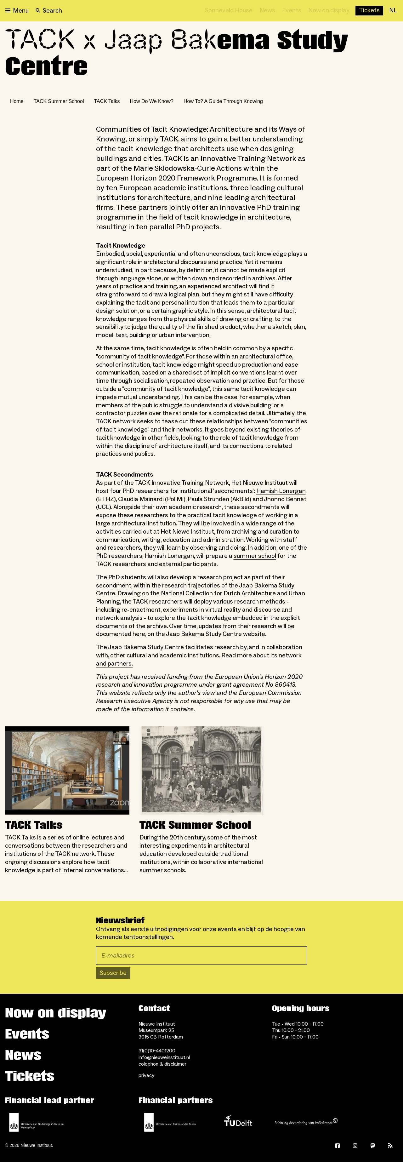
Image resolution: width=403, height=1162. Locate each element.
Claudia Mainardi (141, 499)
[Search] (48, 10)
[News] (267, 10)
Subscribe (113, 973)
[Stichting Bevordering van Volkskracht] (306, 1122)
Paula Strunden (208, 499)
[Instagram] (355, 1145)
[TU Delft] (238, 1122)
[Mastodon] (372, 1145)
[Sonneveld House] (229, 10)
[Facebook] (337, 1145)
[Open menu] (17, 10)
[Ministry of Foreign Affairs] (170, 1122)
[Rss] (390, 1145)
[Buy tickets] (369, 10)
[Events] (292, 10)
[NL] (393, 10)
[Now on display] (329, 10)
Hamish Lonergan (281, 491)
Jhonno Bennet (285, 499)
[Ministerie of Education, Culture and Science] (36, 1122)
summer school (255, 556)
